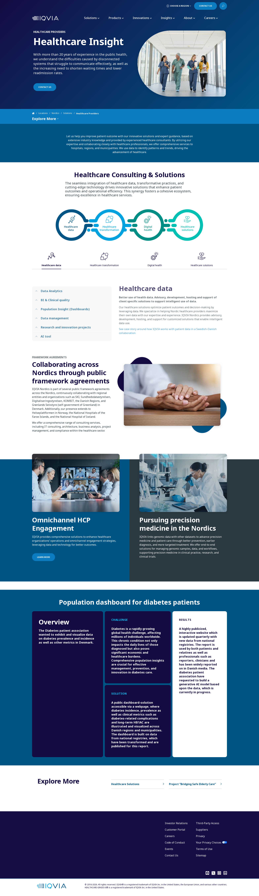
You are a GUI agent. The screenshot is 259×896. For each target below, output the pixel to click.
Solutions (67, 113)
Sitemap (201, 855)
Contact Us (171, 855)
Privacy (200, 836)
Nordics (55, 113)
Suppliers (202, 829)
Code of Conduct (175, 842)
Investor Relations (176, 823)
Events (169, 849)
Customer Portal (175, 829)
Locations (43, 113)
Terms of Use (204, 849)
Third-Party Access (207, 823)
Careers (170, 836)
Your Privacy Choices (208, 842)
